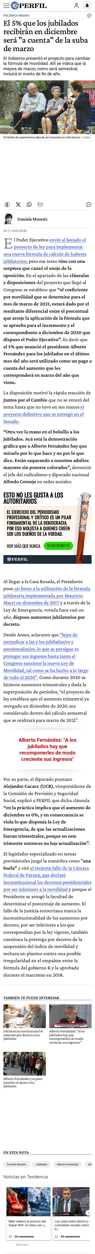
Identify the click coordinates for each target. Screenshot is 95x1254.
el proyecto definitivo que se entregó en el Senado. (43, 414)
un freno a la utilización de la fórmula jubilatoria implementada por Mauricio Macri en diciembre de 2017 (46, 595)
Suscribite (58, 546)
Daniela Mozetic (32, 219)
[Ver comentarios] (88, 16)
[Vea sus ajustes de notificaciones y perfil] (87, 5)
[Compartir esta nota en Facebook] (7, 204)
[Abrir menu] (6, 5)
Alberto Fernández (67, 1164)
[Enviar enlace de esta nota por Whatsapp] (29, 204)
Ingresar (76, 5)
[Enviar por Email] (40, 204)
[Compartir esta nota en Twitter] (18, 204)
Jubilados (41, 1164)
